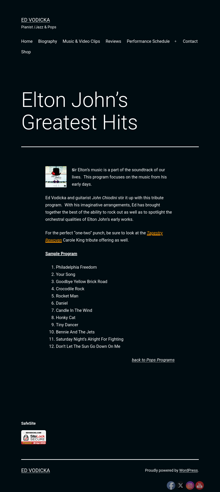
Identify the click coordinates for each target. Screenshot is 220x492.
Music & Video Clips (81, 41)
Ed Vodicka (35, 20)
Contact (190, 41)
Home (27, 41)
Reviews (113, 41)
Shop (26, 51)
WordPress (188, 470)
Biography (47, 41)
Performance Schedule (148, 41)
